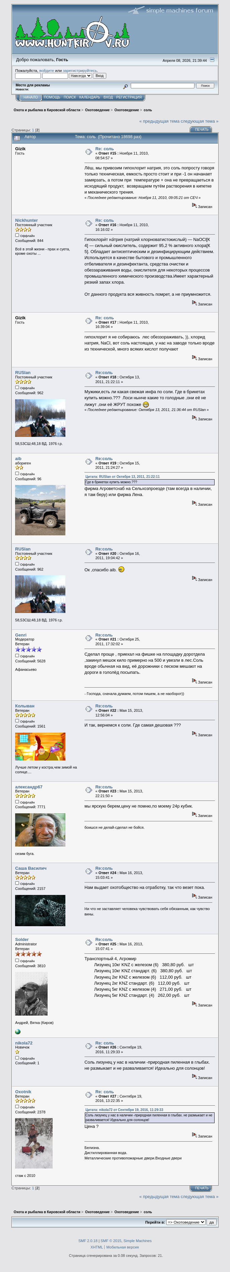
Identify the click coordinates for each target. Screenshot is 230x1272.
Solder (21, 939)
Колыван (24, 705)
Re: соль (105, 148)
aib (18, 458)
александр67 (28, 786)
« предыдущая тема (159, 121)
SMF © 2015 (111, 1241)
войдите (46, 70)
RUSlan (23, 372)
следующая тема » (200, 121)
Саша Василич (30, 868)
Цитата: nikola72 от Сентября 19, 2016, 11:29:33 (124, 1110)
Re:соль (104, 372)
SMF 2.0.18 (88, 1241)
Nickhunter (26, 220)
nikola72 (24, 1042)
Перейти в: (155, 1222)
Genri (20, 635)
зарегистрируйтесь (80, 70)
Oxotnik (23, 1091)
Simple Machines (137, 1241)
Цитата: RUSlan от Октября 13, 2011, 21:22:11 (122, 477)
